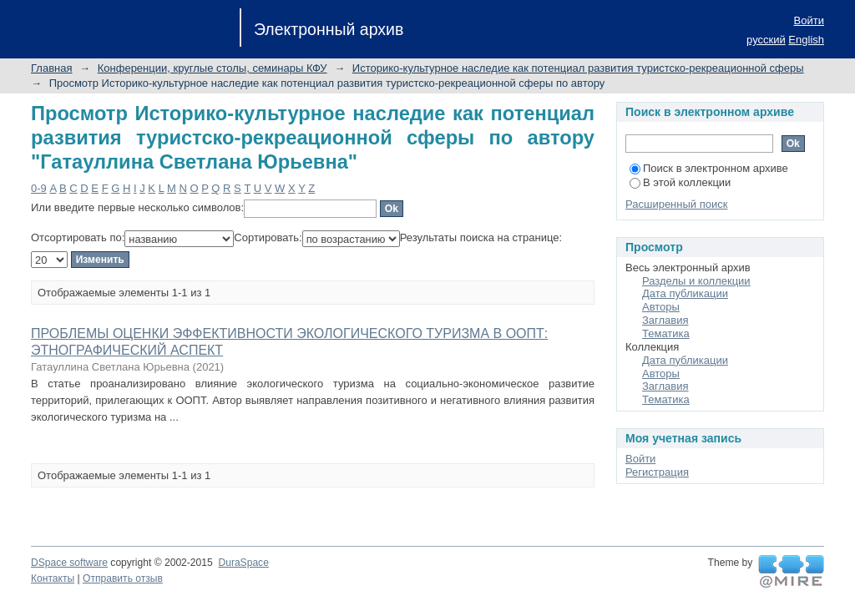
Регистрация (657, 472)
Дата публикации (685, 293)
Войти (809, 20)
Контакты (52, 578)
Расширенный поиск (676, 204)
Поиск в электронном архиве (709, 168)
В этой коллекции (680, 182)
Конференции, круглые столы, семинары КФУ (212, 68)
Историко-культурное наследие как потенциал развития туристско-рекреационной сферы (578, 68)
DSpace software (69, 562)
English (806, 39)
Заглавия (665, 320)
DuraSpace (243, 562)
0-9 (39, 188)
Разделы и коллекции (696, 281)
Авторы (661, 306)
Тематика (666, 333)
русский (766, 39)
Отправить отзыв (123, 578)
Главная (51, 68)
